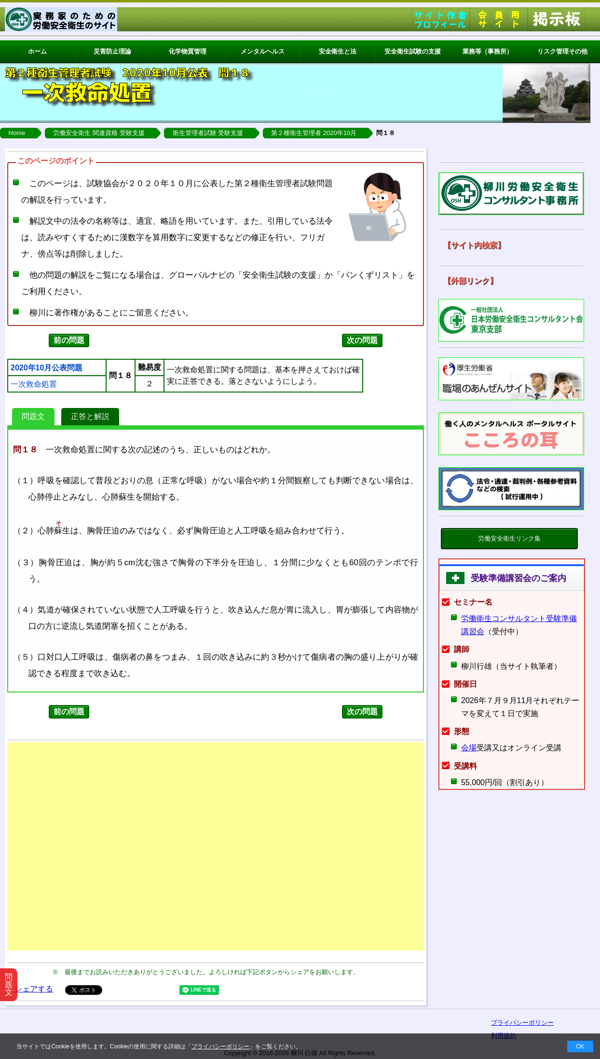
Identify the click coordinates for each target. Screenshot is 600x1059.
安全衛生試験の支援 (412, 51)
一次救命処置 (34, 384)
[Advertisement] (215, 846)
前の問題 (69, 340)
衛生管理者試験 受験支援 (208, 132)
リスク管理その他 (562, 51)
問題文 (33, 416)
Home (17, 132)
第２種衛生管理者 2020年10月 (313, 132)
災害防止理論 (112, 51)
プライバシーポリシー (220, 1046)
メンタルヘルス (263, 51)
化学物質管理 (187, 51)
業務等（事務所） (488, 51)
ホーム (37, 51)
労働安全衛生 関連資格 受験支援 (98, 132)
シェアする (33, 989)
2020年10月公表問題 (46, 368)
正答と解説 (90, 416)
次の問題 (362, 340)
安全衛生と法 (337, 51)
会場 (469, 748)
